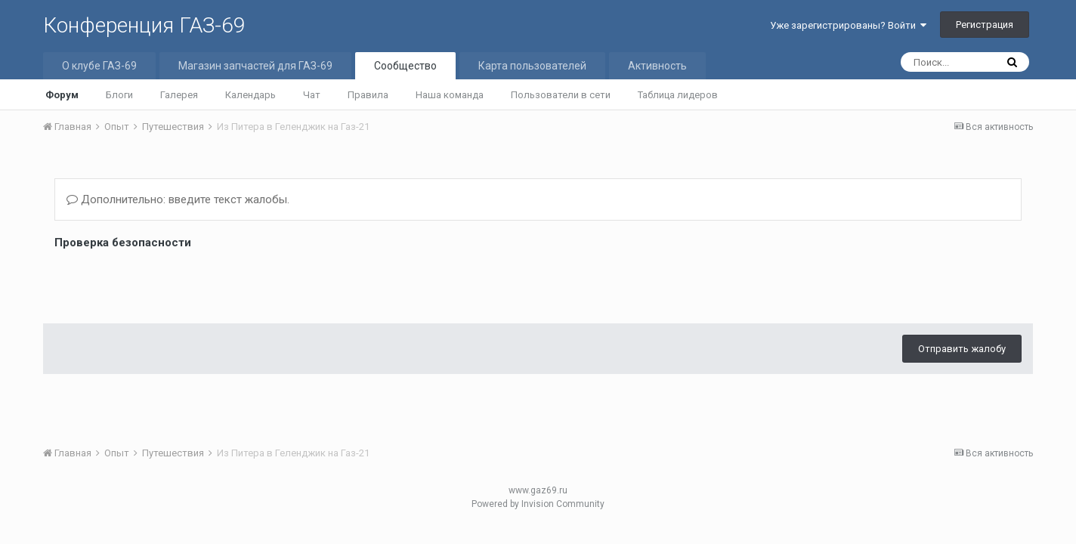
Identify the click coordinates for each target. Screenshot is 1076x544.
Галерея (179, 94)
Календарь (250, 94)
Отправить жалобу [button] (962, 348)
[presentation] (169, 282)
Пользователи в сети (561, 94)
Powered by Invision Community (538, 504)
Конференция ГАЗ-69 (144, 25)
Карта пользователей (532, 66)
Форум (62, 94)
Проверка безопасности (122, 242)
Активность (657, 66)
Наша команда (450, 94)
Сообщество (405, 66)
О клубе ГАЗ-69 (99, 66)
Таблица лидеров (678, 94)
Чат (311, 94)
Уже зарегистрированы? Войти (848, 25)
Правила (368, 94)
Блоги (119, 94)
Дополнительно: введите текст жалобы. (177, 199)
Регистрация (984, 24)
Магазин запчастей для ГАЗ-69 (255, 66)
